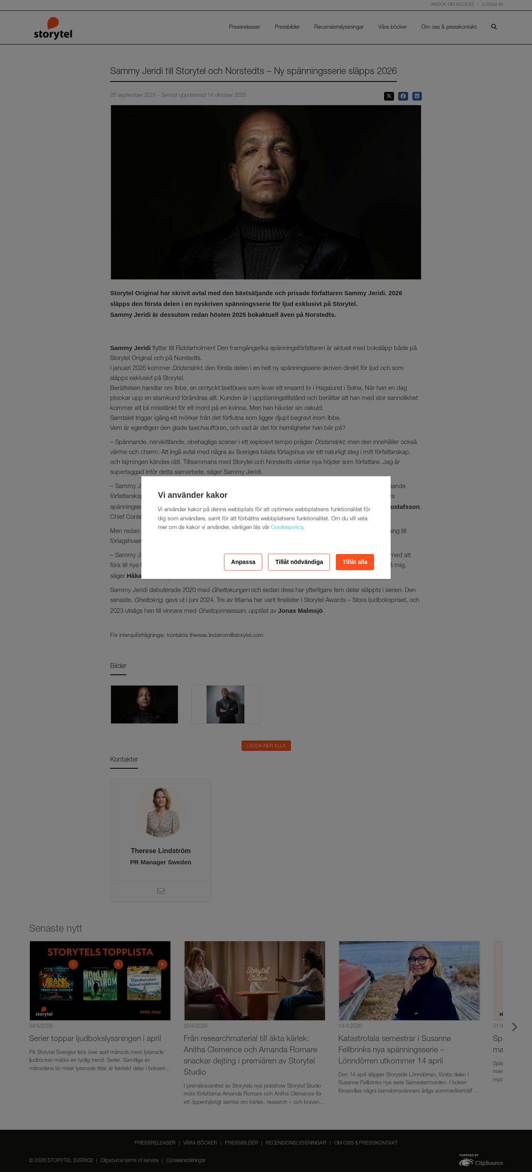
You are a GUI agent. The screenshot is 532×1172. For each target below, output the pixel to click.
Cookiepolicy (287, 528)
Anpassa (243, 562)
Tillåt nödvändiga (299, 562)
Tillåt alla (354, 562)
